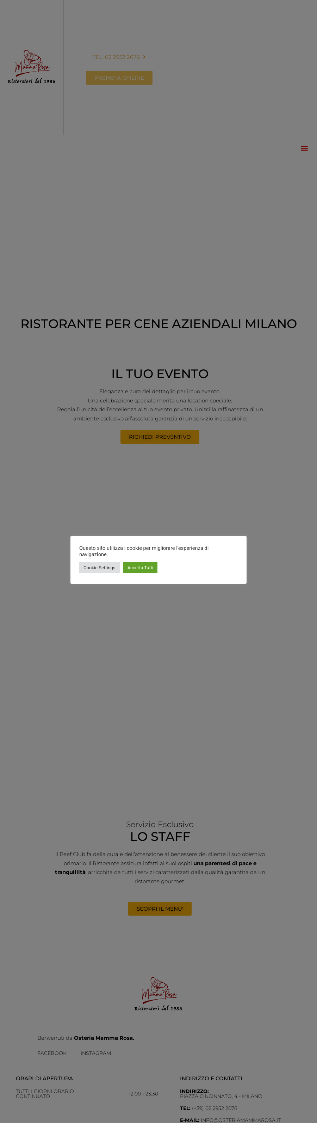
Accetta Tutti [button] (141, 567)
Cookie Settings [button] (99, 567)
